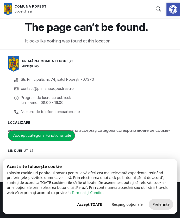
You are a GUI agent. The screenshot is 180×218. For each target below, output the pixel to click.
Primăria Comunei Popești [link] (48, 61)
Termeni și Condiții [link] (87, 192)
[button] (158, 9)
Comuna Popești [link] (31, 6)
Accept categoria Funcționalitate (42, 135)
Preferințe (161, 204)
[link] (173, 9)
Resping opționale (127, 204)
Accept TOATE (89, 204)
